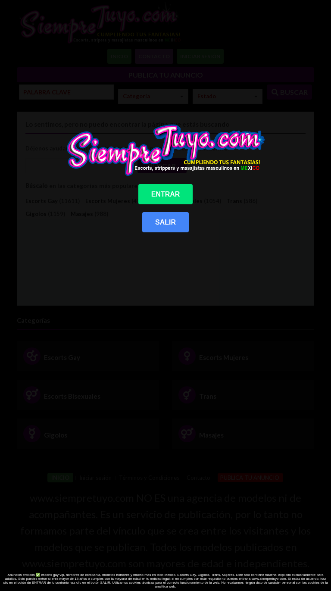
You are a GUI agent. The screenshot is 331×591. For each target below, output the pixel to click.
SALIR (165, 222)
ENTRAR (165, 194)
